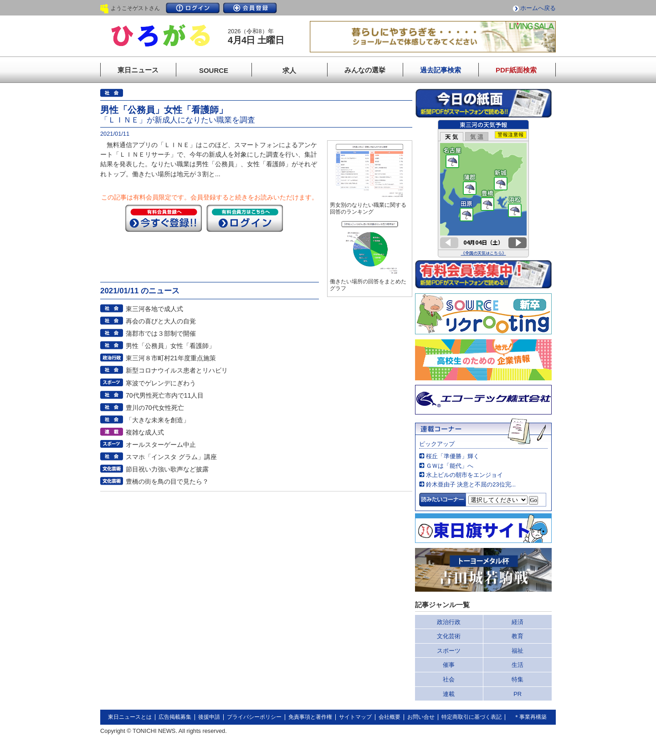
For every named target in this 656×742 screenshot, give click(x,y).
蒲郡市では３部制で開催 (161, 333)
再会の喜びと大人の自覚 (161, 321)
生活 (517, 664)
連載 (449, 694)
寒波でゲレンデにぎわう (161, 383)
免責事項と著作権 (310, 717)
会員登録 (250, 8)
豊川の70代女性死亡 (155, 407)
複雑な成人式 (145, 432)
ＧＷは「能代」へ (449, 465)
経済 (517, 622)
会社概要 (389, 717)
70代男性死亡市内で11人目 (165, 395)
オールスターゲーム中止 (161, 444)
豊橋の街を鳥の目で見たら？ (167, 481)
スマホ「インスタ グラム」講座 (171, 457)
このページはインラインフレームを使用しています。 (483, 188)
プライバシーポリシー (254, 717)
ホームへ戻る (538, 8)
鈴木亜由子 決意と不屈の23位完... (471, 484)
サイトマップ (355, 717)
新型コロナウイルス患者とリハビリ (177, 370)
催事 (449, 664)
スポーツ (449, 650)
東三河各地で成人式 (154, 308)
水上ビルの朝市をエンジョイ (464, 474)
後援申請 (209, 717)
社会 (449, 679)
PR (517, 694)
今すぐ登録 (163, 218)
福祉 (517, 650)
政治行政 (449, 622)
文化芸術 (449, 636)
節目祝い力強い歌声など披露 (167, 469)
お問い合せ (421, 717)
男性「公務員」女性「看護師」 (170, 345)
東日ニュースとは (130, 717)
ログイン (193, 8)
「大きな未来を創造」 (158, 420)
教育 (517, 636)
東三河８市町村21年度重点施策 (171, 358)
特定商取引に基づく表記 (471, 717)
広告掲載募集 (175, 717)
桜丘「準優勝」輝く (452, 456)
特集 (517, 679)
